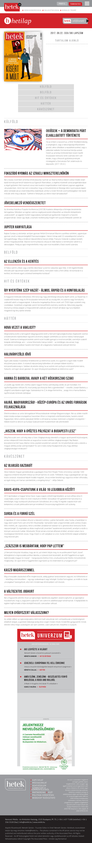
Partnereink (38, 792)
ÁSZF (50, 792)
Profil (62, 4)
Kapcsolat (37, 780)
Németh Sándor (30, 656)
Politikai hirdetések (43, 795)
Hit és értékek (45, 656)
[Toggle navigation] (87, 4)
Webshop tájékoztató (43, 798)
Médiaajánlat (39, 783)
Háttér (42, 670)
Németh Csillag (30, 670)
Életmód (42, 687)
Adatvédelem (39, 785)
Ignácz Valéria (30, 687)
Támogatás (75, 4)
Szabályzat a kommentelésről (40, 789)
